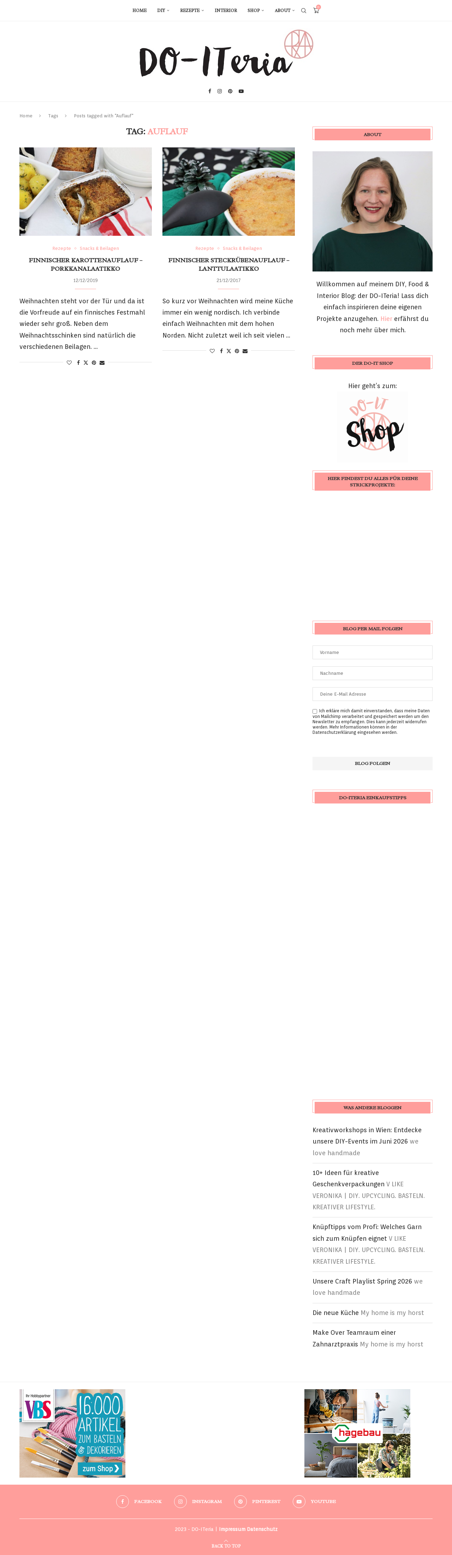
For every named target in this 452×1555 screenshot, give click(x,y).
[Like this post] (69, 363)
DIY (161, 10)
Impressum (232, 1529)
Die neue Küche (336, 1312)
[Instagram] (220, 91)
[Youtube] (241, 91)
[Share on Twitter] (85, 362)
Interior (226, 10)
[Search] (303, 10)
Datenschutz (262, 1529)
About (282, 10)
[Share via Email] (102, 363)
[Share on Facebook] (78, 363)
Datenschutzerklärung (334, 732)
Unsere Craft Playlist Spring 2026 (362, 1281)
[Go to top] (226, 1545)
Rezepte (190, 10)
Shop (254, 10)
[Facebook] (209, 91)
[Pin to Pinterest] (94, 363)
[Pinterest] (230, 91)
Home (139, 10)
